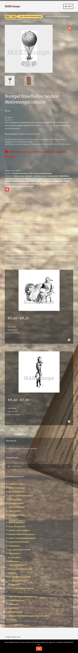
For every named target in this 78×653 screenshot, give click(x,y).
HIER (38, 134)
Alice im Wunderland (16, 492)
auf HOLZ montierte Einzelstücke (22, 588)
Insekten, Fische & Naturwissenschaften (22, 538)
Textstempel (44, 184)
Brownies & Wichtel (15, 499)
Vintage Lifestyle (14, 546)
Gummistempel (53, 176)
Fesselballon (29, 176)
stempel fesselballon (18, 181)
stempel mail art (47, 181)
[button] (70, 28)
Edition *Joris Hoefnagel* (17, 488)
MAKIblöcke (13, 573)
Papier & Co (15, 584)
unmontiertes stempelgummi (58, 184)
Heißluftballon (64, 176)
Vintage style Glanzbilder (19, 580)
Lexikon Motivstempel (12, 178)
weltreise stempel (27, 186)
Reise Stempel (57, 178)
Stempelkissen (16, 557)
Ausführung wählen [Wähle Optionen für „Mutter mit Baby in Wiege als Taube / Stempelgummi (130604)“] (69, 340)
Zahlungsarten (14, 604)
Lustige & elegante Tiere (17, 522)
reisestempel (67, 178)
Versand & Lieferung (15, 612)
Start (7, 16)
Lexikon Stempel (25, 178)
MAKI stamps (12, 6)
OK (39, 649)
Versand (10, 120)
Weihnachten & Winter (16, 503)
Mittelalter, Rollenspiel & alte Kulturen (22, 534)
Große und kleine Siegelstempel (21, 569)
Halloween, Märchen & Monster (19, 530)
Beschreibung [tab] (10, 201)
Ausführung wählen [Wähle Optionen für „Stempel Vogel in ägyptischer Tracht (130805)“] (69, 421)
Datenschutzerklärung (16, 600)
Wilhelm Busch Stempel (17, 507)
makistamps (48, 178)
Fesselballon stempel (40, 176)
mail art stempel (37, 178)
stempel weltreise (22, 184)
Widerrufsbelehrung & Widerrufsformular (23, 596)
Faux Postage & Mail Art (21, 173)
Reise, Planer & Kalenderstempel (30, 16)
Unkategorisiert (14, 561)
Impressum (12, 619)
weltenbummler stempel (13, 186)
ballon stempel (19, 176)
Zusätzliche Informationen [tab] (15, 208)
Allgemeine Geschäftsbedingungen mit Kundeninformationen (29, 616)
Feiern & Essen (13, 519)
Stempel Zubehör (14, 553)
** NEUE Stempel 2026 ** (17, 484)
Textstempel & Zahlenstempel (18, 542)
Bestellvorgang (14, 608)
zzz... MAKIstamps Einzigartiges (19, 577)
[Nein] (75, 646)
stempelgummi (34, 184)
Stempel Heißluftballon (33, 181)
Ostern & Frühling (15, 511)
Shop (13, 16)
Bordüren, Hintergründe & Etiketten (21, 495)
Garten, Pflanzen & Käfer (17, 526)
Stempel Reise (58, 181)
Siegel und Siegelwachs (16, 565)
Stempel (7, 181)
